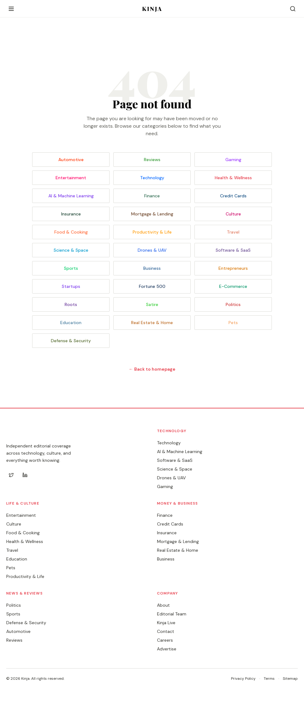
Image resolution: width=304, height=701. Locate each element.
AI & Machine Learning (71, 196)
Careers (165, 640)
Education (70, 322)
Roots (71, 304)
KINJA (152, 8)
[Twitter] (11, 475)
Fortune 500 (152, 286)
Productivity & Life (152, 232)
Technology (152, 177)
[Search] (293, 8)
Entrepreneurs (233, 268)
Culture (233, 214)
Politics (233, 304)
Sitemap (290, 678)
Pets (233, 322)
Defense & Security (71, 340)
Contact (165, 631)
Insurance (71, 214)
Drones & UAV (152, 250)
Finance (152, 196)
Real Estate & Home (152, 322)
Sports (71, 268)
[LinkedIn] (25, 475)
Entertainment (71, 177)
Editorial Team (171, 614)
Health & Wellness (233, 177)
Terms (269, 678)
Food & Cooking (71, 232)
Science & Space (71, 250)
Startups (71, 286)
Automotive (71, 159)
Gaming (233, 159)
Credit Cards (233, 196)
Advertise (166, 649)
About (163, 605)
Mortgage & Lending (152, 214)
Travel (233, 232)
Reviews (152, 159)
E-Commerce (233, 286)
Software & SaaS (233, 250)
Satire (152, 304)
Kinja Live (166, 622)
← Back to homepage (152, 369)
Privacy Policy (243, 678)
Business (152, 268)
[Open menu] (11, 8)
